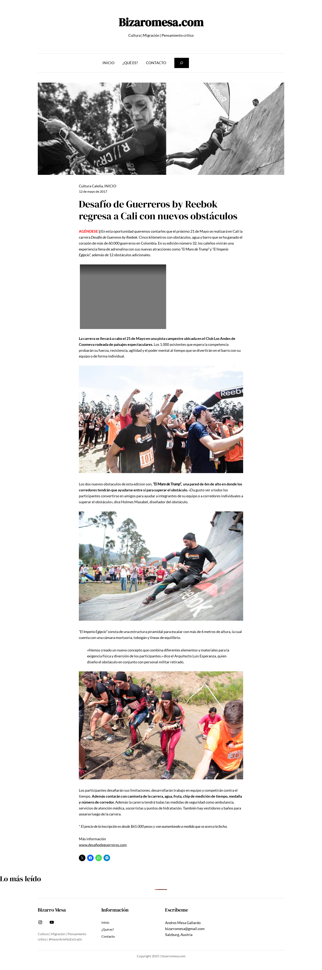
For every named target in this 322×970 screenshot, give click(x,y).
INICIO (110, 186)
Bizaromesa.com (161, 22)
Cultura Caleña (91, 186)
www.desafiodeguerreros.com (103, 844)
